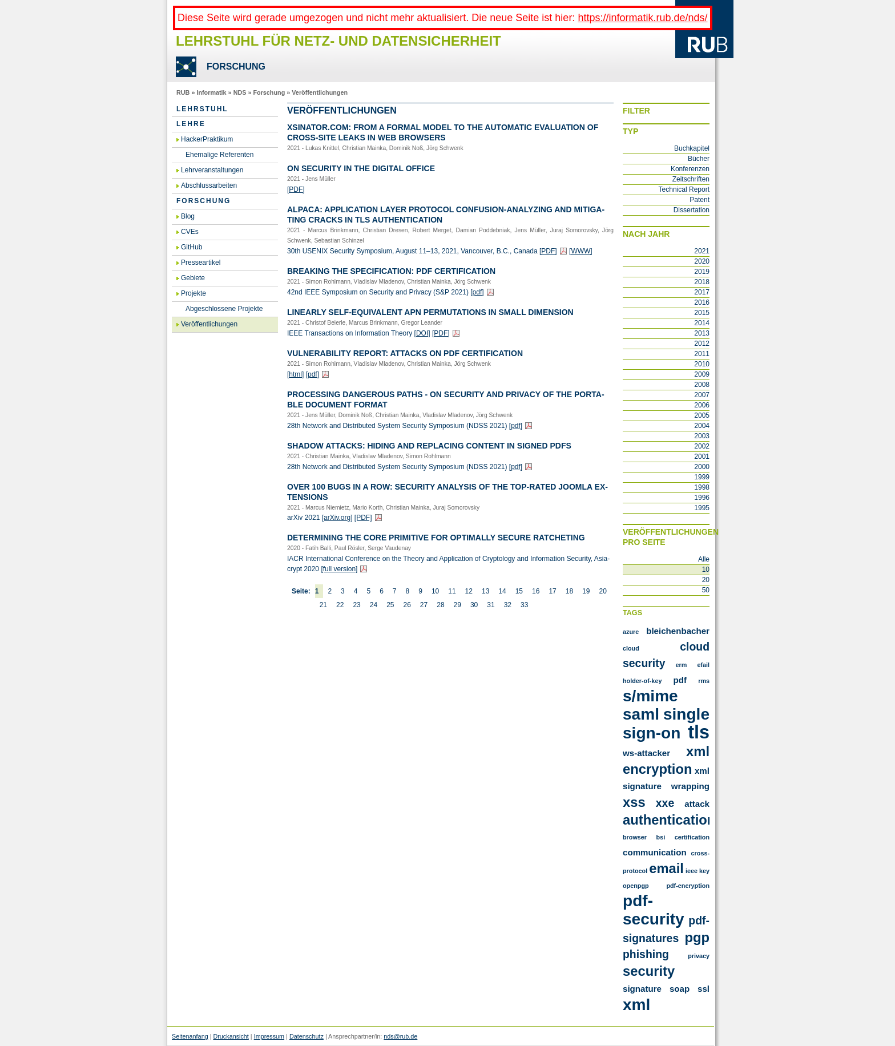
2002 (701, 446)
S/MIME (650, 696)
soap (680, 989)
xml (636, 1004)
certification (692, 837)
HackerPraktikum (207, 139)
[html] (295, 374)
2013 (701, 333)
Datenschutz (306, 1036)
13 (485, 591)
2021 (701, 251)
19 (586, 591)
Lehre (190, 124)
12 (469, 591)
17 (552, 591)
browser (635, 837)
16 (535, 591)
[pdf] (476, 292)
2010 (701, 364)
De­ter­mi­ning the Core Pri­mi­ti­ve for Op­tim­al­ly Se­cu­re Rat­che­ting (436, 537)
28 (440, 605)
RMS (703, 680)
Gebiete (193, 278)
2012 (701, 344)
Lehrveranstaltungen (212, 170)
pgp (696, 937)
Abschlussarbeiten (209, 185)
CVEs (190, 232)
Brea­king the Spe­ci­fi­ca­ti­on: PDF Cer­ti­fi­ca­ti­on (391, 271)
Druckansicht (230, 1036)
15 (519, 591)
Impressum (269, 1036)
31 (490, 605)
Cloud (631, 648)
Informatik (211, 92)
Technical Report (684, 189)
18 (569, 591)
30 (474, 605)
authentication (669, 819)
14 (502, 591)
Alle (703, 559)
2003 (701, 436)
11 (451, 591)
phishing (646, 954)
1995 (701, 508)
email (666, 868)
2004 (701, 426)
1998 (701, 487)
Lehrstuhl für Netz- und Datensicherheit (338, 41)
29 (457, 605)
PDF (680, 680)
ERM (681, 664)
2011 (701, 354)
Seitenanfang (190, 1036)
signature (642, 989)
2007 (701, 395)
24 (373, 605)
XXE (665, 803)
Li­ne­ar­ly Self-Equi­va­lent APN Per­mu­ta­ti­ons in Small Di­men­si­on (430, 312)
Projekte (193, 293)
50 (705, 590)
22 (340, 605)
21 (323, 605)
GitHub (191, 247)
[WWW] (580, 251)
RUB (183, 92)
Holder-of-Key (642, 680)
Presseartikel (200, 262)
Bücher (698, 159)
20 (602, 591)
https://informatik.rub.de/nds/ (642, 17)
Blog (188, 216)
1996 (701, 498)
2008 (701, 385)
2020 (701, 261)
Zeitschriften (690, 179)
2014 (701, 323)
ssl (703, 989)
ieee (692, 870)
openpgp (636, 885)
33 (524, 605)
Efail (703, 664)
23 (356, 605)
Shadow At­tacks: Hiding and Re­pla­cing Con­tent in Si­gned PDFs (429, 445)
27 (424, 605)
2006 (701, 405)
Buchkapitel (691, 148)
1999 (701, 477)
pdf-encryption (687, 885)
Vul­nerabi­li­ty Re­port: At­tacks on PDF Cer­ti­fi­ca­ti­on (405, 353)
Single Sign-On (666, 723)
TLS (698, 732)
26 (406, 605)
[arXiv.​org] (337, 518)
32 (507, 605)
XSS (634, 802)
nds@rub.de (400, 1036)
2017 (701, 292)
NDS (240, 92)
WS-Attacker (646, 753)
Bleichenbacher (677, 631)
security (649, 971)
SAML (641, 714)
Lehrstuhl (202, 109)
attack (696, 804)
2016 (701, 302)
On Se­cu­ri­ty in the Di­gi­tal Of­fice (361, 168)
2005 (701, 415)
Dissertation (691, 210)
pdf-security (653, 910)
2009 (701, 374)
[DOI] (422, 333)
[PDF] (296, 189)
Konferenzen (690, 169)
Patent (699, 200)
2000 (701, 467)
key (704, 870)
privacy (698, 955)
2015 (701, 313)
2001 (701, 457)
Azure (631, 631)
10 (435, 591)
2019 (701, 272)
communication (655, 852)
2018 (701, 282)
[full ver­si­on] (339, 569)
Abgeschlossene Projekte (224, 309)
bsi (661, 837)
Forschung (269, 92)
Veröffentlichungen (320, 92)
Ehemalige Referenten (219, 155)
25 (390, 605)
